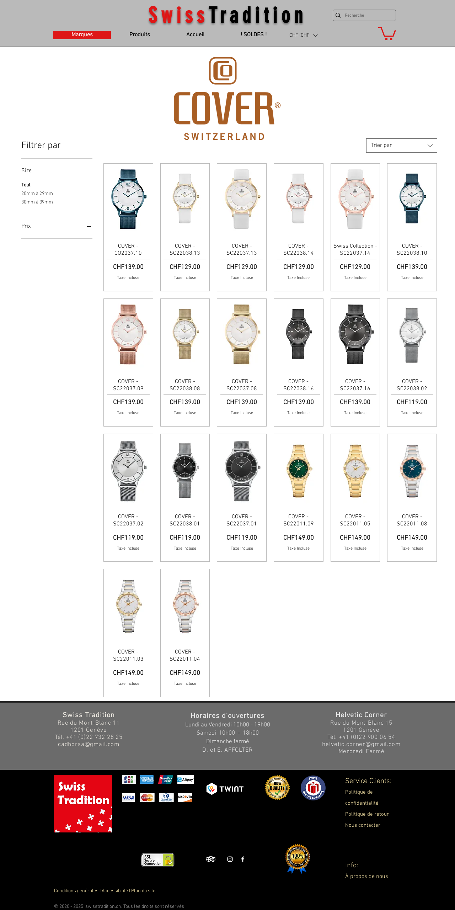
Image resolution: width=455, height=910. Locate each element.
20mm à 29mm (37, 193)
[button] (303, 35)
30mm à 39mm (37, 201)
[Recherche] (363, 16)
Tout (25, 184)
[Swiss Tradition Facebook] (242, 859)
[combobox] (401, 145)
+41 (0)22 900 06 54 (367, 737)
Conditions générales (76, 891)
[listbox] (303, 35)
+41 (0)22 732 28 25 (94, 737)
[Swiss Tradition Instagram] (230, 859)
